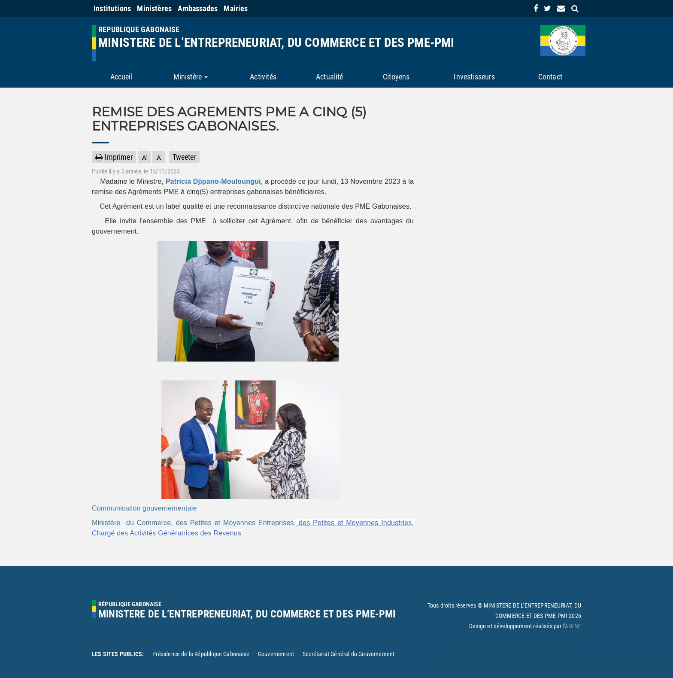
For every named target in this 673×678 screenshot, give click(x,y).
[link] (536, 8)
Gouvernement (276, 654)
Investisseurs (474, 76)
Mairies (236, 8)
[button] (144, 157)
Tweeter (184, 156)
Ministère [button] (190, 76)
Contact (550, 76)
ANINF (573, 626)
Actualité (329, 76)
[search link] (575, 8)
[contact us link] (561, 8)
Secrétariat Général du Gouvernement (348, 654)
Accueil (121, 76)
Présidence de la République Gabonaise (200, 654)
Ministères (154, 8)
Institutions (112, 8)
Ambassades (198, 8)
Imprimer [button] (114, 156)
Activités (263, 76)
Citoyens (396, 76)
